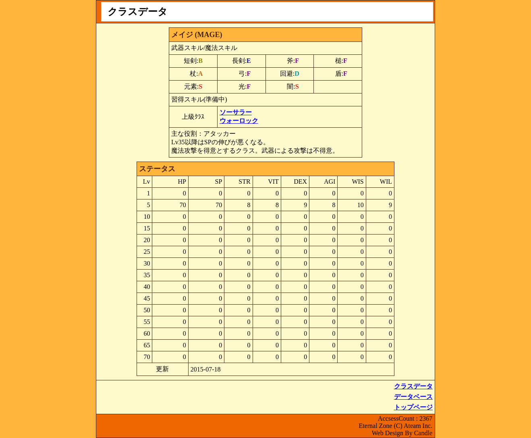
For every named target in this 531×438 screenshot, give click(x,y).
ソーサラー (236, 112)
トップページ (413, 407)
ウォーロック (239, 120)
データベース (413, 396)
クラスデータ (413, 386)
